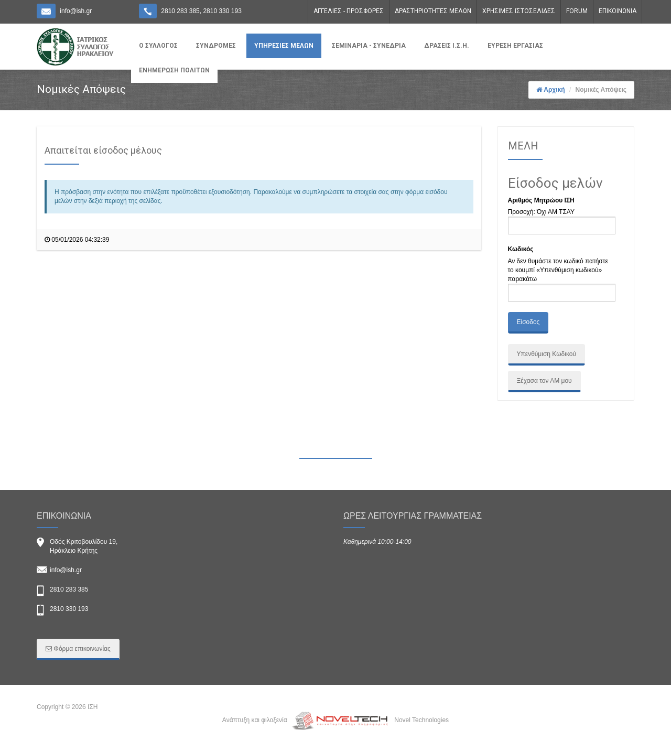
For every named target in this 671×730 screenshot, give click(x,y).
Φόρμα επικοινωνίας (78, 648)
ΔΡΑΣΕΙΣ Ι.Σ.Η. (446, 45)
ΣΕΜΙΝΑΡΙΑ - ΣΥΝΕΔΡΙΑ (369, 45)
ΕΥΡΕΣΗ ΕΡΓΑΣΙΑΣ (515, 45)
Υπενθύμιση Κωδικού (547, 354)
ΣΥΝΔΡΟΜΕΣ (216, 45)
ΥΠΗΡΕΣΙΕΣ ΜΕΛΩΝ (283, 45)
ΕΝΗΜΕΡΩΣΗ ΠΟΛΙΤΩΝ (174, 70)
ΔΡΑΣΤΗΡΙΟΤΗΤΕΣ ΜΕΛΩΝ (433, 11)
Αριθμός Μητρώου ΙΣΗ (541, 200)
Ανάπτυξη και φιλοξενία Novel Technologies (335, 720)
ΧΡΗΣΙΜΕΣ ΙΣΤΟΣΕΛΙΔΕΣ (518, 11)
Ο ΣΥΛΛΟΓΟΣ (158, 45)
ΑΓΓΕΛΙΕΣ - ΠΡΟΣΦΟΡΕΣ (348, 11)
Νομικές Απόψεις (601, 89)
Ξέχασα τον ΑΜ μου (544, 380)
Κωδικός (521, 249)
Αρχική (554, 89)
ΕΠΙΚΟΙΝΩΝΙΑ (617, 11)
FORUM (577, 11)
